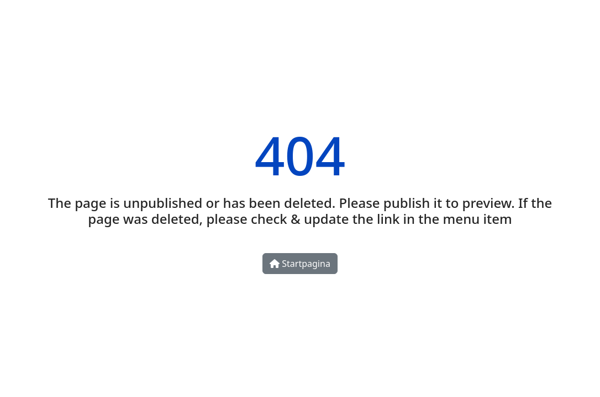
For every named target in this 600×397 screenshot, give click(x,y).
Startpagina (300, 263)
